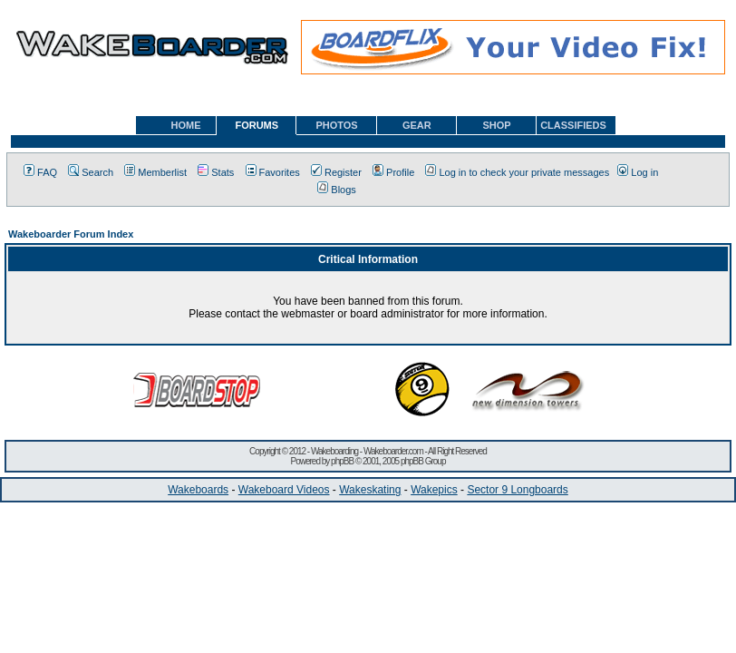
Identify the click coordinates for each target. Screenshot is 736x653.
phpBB (342, 461)
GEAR (416, 125)
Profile (393, 172)
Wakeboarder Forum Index (70, 234)
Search (90, 172)
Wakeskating (370, 489)
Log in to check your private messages (517, 172)
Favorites (273, 172)
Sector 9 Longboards (517, 489)
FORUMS (256, 125)
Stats (216, 172)
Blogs (336, 189)
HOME (186, 125)
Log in (637, 172)
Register (336, 172)
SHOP (496, 125)
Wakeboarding (334, 451)
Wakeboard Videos (284, 489)
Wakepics (434, 489)
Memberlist (155, 172)
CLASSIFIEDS (573, 125)
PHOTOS (336, 125)
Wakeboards (198, 489)
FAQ (40, 172)
